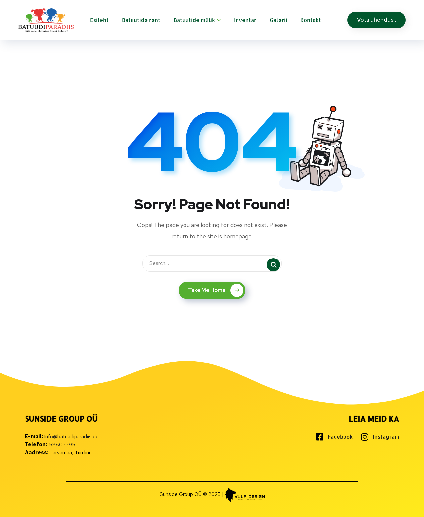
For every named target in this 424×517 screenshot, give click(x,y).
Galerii (278, 19)
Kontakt (310, 19)
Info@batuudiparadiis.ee (71, 436)
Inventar (245, 19)
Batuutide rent (141, 19)
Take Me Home (215, 290)
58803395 (62, 444)
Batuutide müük (194, 19)
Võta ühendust (376, 19)
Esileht (99, 19)
